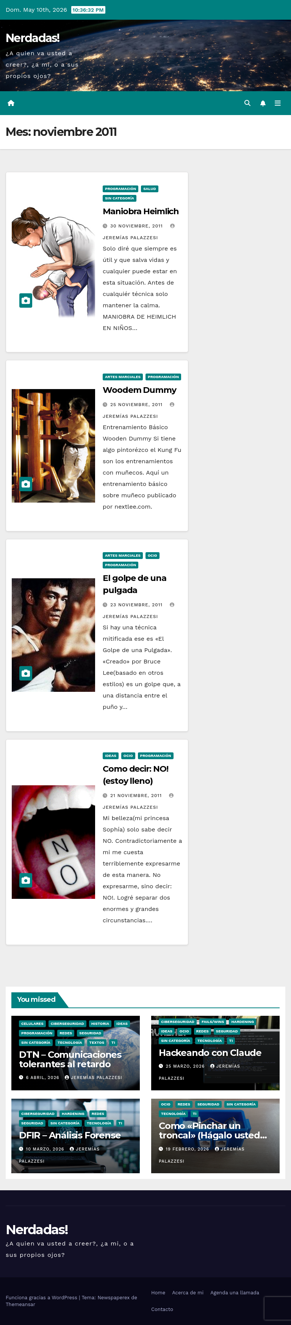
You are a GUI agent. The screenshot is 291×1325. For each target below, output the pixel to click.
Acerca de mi (187, 1292)
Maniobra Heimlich (141, 211)
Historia (100, 1023)
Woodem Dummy (139, 390)
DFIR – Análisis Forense (69, 1135)
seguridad (90, 1033)
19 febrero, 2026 (188, 1149)
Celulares (32, 1023)
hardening (242, 1022)
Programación (120, 189)
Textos (97, 1042)
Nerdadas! (32, 38)
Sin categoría (119, 198)
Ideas (110, 756)
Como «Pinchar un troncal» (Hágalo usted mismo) (209, 1135)
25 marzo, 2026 (186, 1066)
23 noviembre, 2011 (137, 604)
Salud (149, 189)
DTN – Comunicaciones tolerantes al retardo (70, 1059)
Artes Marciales (123, 377)
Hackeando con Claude (210, 1052)
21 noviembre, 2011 (137, 795)
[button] (247, 103)
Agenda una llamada (234, 1292)
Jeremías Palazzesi (93, 1077)
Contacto (162, 1309)
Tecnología (70, 1042)
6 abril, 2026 (43, 1077)
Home (158, 1292)
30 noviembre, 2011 (137, 226)
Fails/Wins (213, 1022)
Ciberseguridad (67, 1023)
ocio (152, 555)
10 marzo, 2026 (46, 1149)
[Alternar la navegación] (277, 103)
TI (113, 1042)
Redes (65, 1033)
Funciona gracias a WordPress (42, 1297)
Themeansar (20, 1304)
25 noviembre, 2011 (137, 404)
